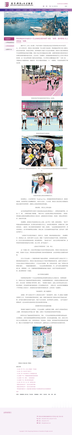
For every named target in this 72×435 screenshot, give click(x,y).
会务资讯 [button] (18, 10)
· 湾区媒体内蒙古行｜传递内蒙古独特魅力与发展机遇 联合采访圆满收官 (33, 389)
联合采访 (45, 395)
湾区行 (41, 395)
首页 (6, 10)
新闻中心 (44, 10)
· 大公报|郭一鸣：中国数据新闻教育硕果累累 (27, 376)
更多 (17, 392)
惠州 (55, 395)
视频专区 (31, 10)
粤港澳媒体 (36, 395)
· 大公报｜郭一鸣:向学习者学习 (23, 372)
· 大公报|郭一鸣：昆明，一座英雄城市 (25, 378)
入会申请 (65, 10)
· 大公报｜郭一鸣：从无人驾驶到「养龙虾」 (27, 370)
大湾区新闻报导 (10, 46)
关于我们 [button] (11, 10)
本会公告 (38, 10)
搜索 (66, 6)
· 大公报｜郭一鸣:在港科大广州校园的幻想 (26, 374)
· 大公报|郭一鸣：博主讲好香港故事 (24, 381)
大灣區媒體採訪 (10, 42)
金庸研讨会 (9, 49)
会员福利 (25, 10)
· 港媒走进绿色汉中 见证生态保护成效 (25, 385)
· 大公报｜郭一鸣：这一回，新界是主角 (25, 383)
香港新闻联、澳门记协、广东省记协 (26, 395)
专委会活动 (58, 10)
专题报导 (51, 10)
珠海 (49, 395)
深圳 (52, 395)
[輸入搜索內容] (57, 6)
